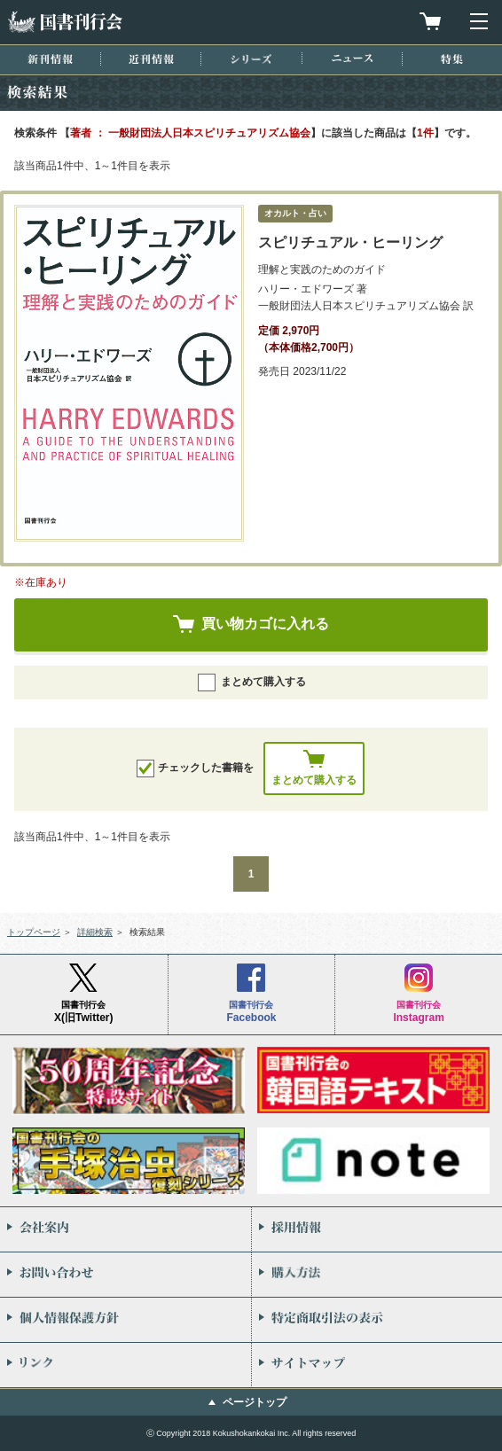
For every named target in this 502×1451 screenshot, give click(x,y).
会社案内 (125, 1229)
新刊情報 (50, 59)
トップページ (33, 932)
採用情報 (377, 1229)
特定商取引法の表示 (377, 1320)
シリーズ (251, 59)
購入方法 (377, 1274)
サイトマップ (377, 1365)
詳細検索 (95, 932)
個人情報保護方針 (125, 1320)
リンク (125, 1365)
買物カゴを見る (430, 21)
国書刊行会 (64, 22)
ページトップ (254, 1402)
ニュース (352, 58)
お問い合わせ (125, 1274)
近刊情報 (151, 59)
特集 (452, 59)
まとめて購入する (252, 682)
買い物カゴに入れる (265, 623)
